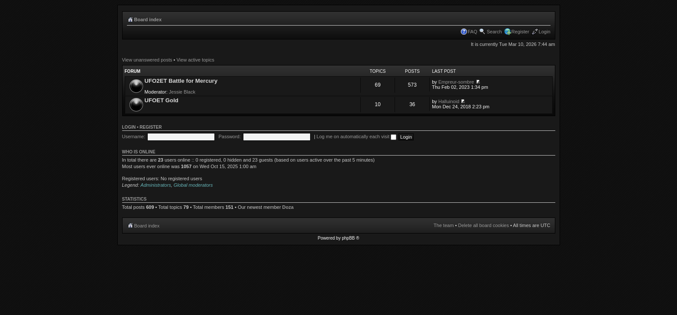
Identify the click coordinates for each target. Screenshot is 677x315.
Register (520, 31)
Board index (148, 19)
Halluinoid (448, 101)
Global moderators (193, 185)
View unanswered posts (147, 59)
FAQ (472, 31)
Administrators (155, 185)
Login (545, 31)
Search (494, 31)
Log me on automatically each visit (356, 136)
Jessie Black (182, 91)
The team (443, 225)
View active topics (195, 59)
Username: (134, 136)
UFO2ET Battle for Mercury (181, 81)
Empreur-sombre (456, 81)
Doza (288, 207)
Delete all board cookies (483, 225)
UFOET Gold (161, 100)
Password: (229, 136)
